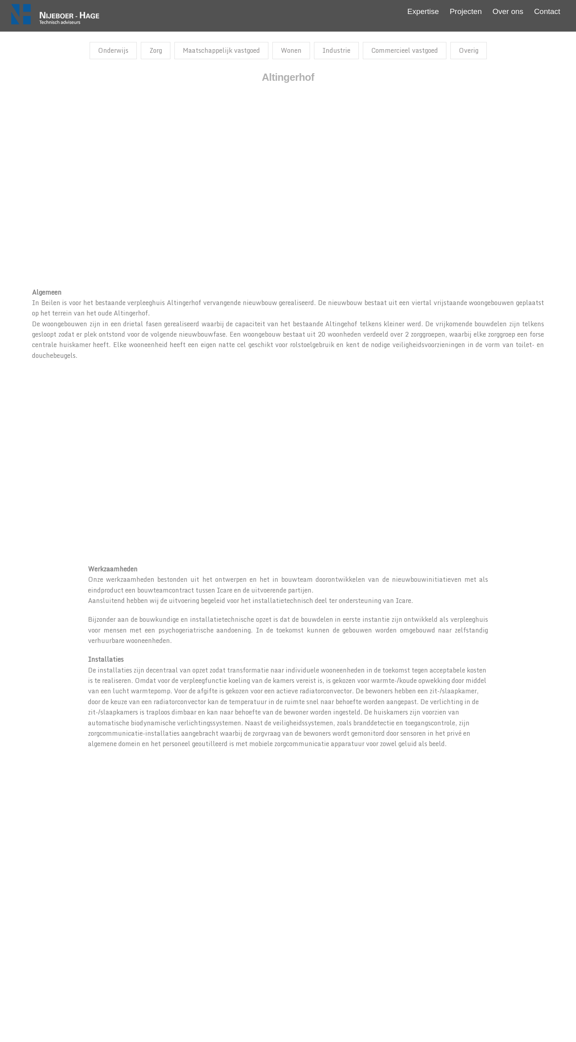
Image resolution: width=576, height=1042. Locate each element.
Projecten (466, 11)
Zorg (155, 50)
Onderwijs (113, 50)
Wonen (291, 50)
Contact (547, 11)
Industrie (336, 50)
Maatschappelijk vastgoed (221, 50)
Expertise (423, 11)
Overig (468, 50)
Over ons (507, 11)
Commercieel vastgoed (404, 50)
